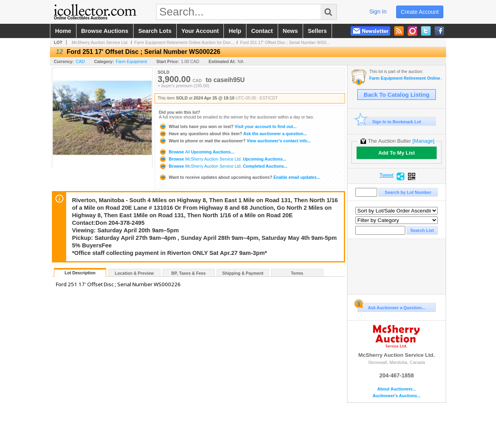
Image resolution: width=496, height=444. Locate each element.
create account (420, 12)
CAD (80, 61)
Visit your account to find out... (227, 126)
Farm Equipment (131, 61)
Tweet (387, 175)
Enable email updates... (239, 177)
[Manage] (423, 141)
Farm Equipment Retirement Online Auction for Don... (184, 42)
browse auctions (104, 31)
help (235, 31)
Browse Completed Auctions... (223, 166)
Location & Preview (134, 273)
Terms (297, 273)
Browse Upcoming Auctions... (196, 151)
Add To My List (396, 153)
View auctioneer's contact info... (235, 140)
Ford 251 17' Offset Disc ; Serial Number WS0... (285, 42)
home (63, 31)
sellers (317, 31)
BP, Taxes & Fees (189, 273)
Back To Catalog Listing (396, 95)
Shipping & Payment (242, 273)
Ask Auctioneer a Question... (391, 306)
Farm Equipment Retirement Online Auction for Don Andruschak (405, 78)
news (290, 31)
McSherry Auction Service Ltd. (100, 42)
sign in (378, 11)
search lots (155, 31)
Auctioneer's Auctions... (396, 396)
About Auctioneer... (396, 389)
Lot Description (80, 272)
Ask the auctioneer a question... (233, 133)
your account (200, 31)
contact (262, 31)
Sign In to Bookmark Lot (389, 121)
